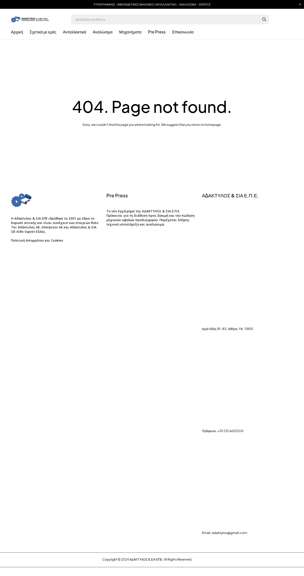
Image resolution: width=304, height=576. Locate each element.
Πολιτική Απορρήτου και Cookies (37, 240)
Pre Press (117, 195)
